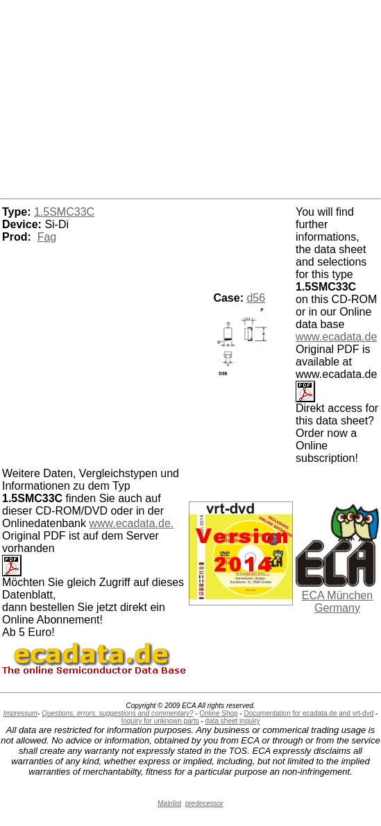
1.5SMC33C (64, 212)
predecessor (204, 803)
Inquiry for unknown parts (159, 721)
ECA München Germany (337, 602)
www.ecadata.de (336, 337)
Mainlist (169, 803)
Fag (47, 237)
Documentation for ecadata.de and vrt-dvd (308, 713)
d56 (255, 298)
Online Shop (219, 713)
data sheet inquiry (232, 721)
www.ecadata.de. (131, 523)
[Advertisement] (191, 97)
